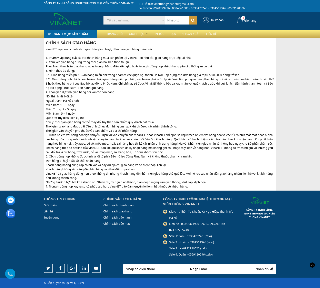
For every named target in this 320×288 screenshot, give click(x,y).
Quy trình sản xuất (194, 34)
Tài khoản (217, 20)
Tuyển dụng (52, 217)
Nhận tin (264, 269)
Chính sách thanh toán (118, 205)
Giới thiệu (140, 34)
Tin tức (165, 34)
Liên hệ (224, 34)
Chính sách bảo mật (116, 223)
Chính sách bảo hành (117, 217)
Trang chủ (116, 34)
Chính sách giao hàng (117, 211)
